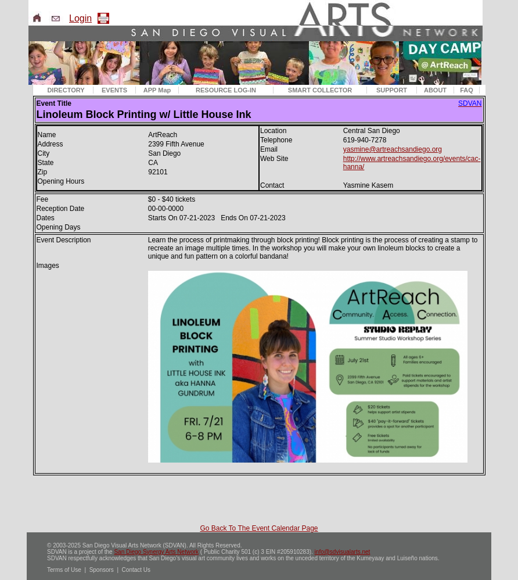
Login (80, 18)
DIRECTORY (65, 90)
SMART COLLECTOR (320, 90)
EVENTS (114, 90)
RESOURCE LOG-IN (226, 90)
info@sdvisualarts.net (342, 552)
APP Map (157, 90)
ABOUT (435, 90)
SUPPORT (391, 90)
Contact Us (136, 570)
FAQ (466, 90)
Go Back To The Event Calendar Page (259, 528)
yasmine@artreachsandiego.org (392, 149)
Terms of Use (64, 570)
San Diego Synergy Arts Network (156, 552)
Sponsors (101, 570)
